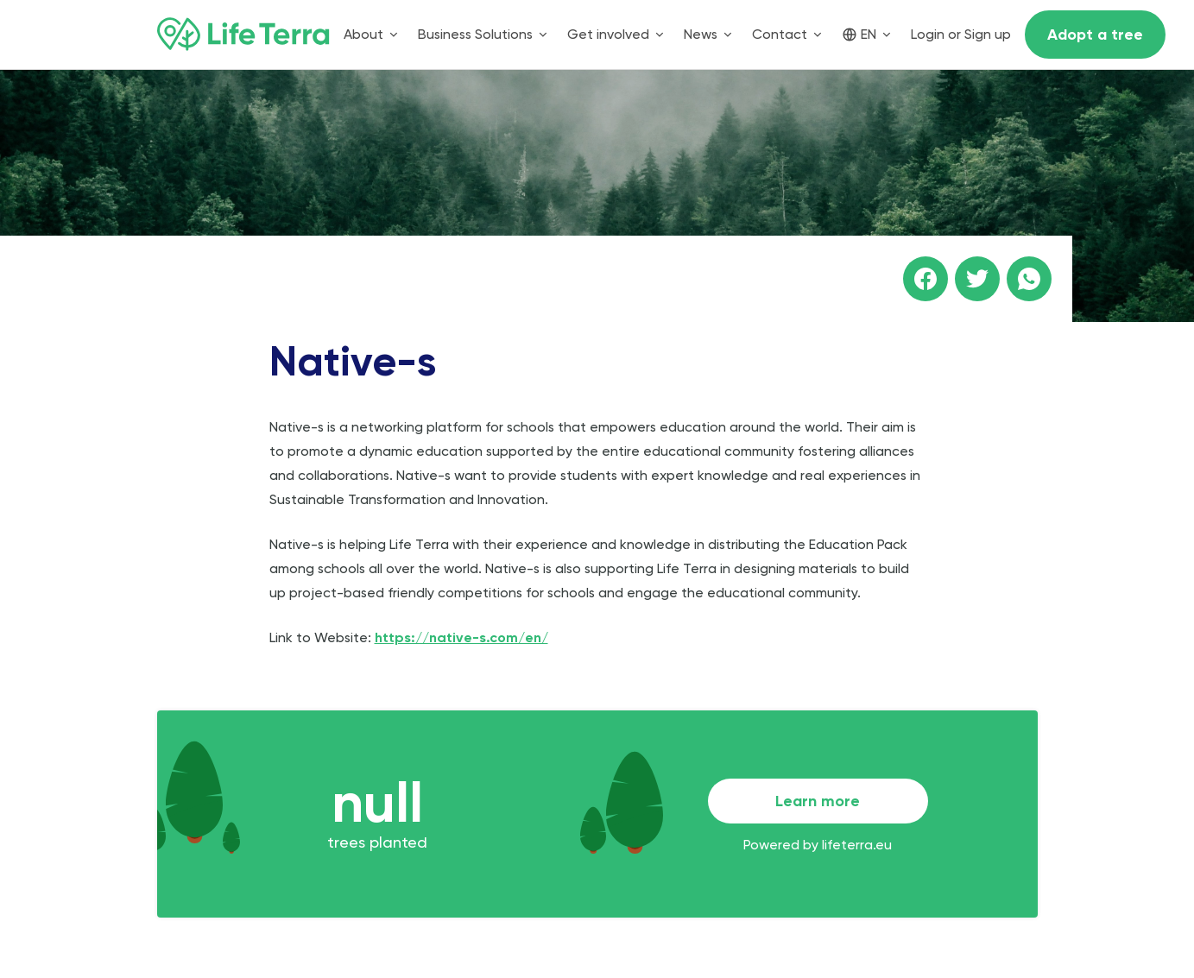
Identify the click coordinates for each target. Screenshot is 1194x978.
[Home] (243, 34)
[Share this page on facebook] (925, 278)
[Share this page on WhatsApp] (1029, 278)
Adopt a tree (1095, 34)
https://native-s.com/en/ (461, 637)
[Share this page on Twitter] (977, 278)
